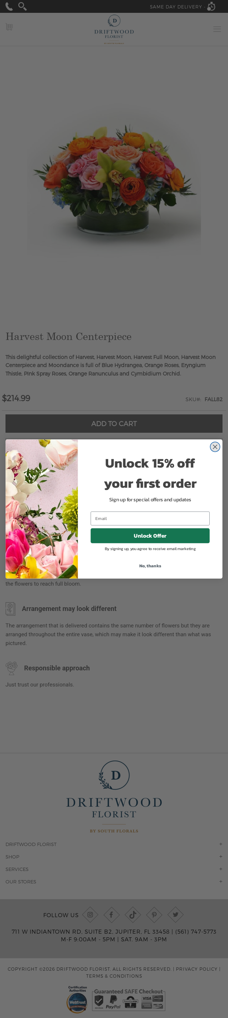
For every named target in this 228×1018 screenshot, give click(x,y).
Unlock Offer (150, 541)
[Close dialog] (215, 452)
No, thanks (150, 570)
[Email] (150, 524)
